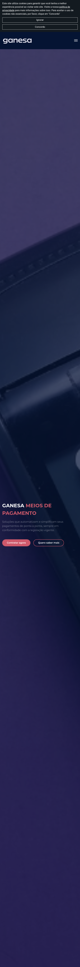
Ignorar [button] (40, 20)
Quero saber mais (48, 542)
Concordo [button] (40, 27)
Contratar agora (16, 542)
